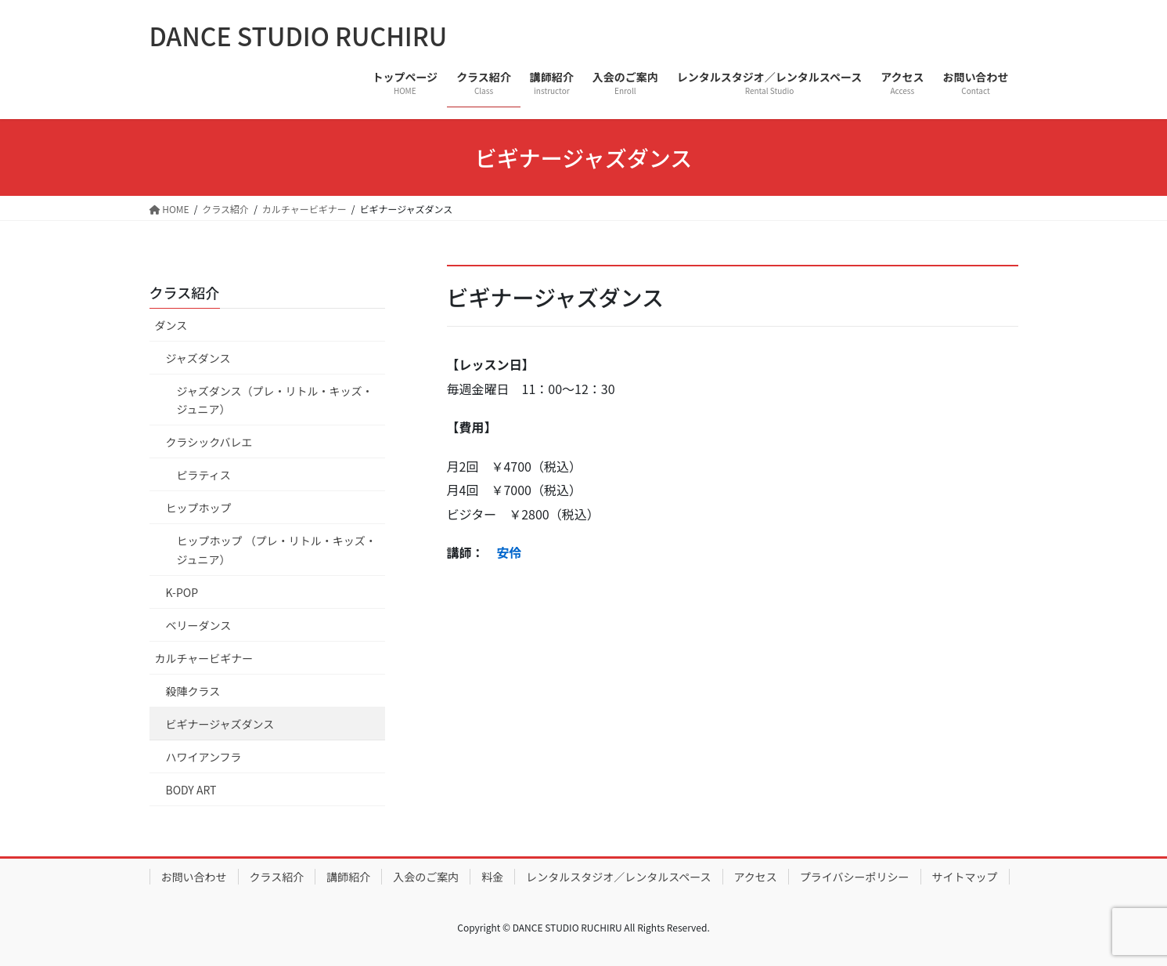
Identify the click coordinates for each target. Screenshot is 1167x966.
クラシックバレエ (209, 442)
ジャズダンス (204, 358)
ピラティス (204, 475)
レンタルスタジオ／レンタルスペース (618, 877)
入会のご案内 (426, 877)
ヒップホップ (199, 508)
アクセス (755, 877)
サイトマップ (965, 877)
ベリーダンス (199, 625)
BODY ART (191, 790)
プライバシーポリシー (854, 877)
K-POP (182, 592)
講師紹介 (348, 877)
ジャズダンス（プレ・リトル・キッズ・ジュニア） (275, 400)
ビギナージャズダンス (220, 724)
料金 (492, 877)
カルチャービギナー (204, 658)
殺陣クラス (193, 691)
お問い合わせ (194, 877)
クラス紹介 (184, 292)
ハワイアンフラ (204, 757)
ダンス (171, 325)
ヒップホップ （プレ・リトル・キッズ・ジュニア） (276, 549)
